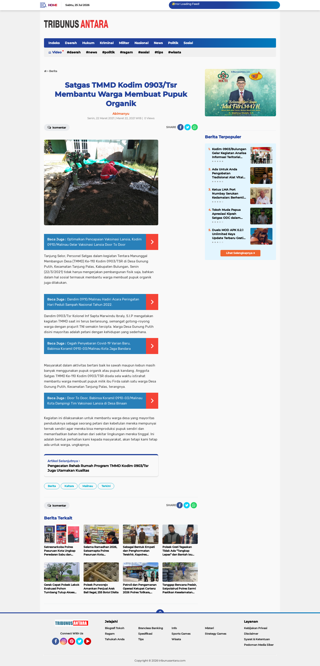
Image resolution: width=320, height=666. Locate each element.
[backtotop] (160, 613)
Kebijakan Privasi (255, 628)
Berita (52, 486)
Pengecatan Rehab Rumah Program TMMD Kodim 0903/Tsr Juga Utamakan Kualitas (98, 468)
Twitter (81, 643)
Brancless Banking (150, 628)
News (158, 43)
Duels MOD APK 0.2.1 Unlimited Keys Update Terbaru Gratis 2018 (228, 234)
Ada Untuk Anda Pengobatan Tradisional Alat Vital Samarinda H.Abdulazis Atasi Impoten (227, 173)
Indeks (54, 43)
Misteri (209, 628)
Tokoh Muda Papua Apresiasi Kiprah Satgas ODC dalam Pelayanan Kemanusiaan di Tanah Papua (229, 214)
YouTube (90, 643)
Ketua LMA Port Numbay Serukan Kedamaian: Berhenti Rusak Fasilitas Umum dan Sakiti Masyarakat (229, 194)
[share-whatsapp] (195, 127)
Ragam (127, 52)
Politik (173, 43)
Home (52, 5)
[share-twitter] (187, 127)
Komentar (57, 127)
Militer (124, 43)
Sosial (188, 43)
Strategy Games (215, 633)
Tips (160, 52)
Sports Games (181, 633)
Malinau (87, 486)
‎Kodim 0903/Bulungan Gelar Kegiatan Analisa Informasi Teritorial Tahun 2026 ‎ (229, 153)
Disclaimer (251, 633)
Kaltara (69, 486)
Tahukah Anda (114, 639)
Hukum (88, 43)
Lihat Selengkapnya (240, 253)
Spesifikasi (145, 633)
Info (174, 628)
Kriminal (107, 43)
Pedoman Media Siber (259, 644)
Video (57, 52)
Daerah (71, 43)
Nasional (141, 43)
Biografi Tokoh (114, 628)
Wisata (175, 52)
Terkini (106, 486)
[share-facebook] (180, 127)
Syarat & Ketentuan (257, 639)
